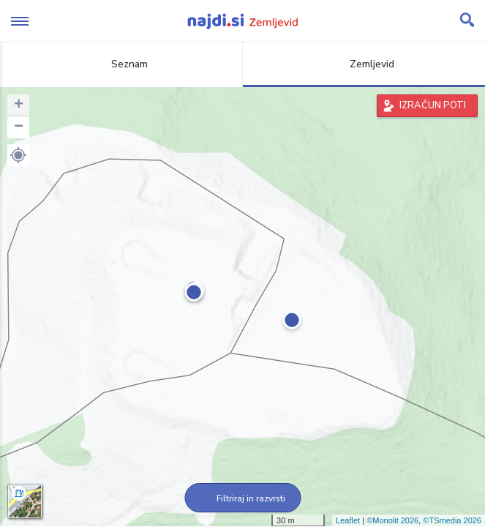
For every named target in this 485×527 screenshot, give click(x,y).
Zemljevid (363, 64)
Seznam (121, 64)
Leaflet (348, 520)
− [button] (18, 127)
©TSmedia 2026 (452, 520)
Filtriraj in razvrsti (242, 498)
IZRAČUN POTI (432, 105)
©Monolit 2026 (392, 520)
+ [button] (18, 105)
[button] (18, 155)
